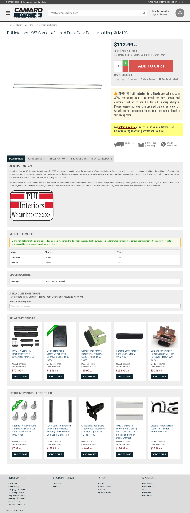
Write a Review (147, 79)
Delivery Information (16, 498)
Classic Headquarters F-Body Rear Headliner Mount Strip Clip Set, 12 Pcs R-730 (93, 430)
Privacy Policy (14, 501)
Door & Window (31, 25)
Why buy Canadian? (16, 495)
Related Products (101, 158)
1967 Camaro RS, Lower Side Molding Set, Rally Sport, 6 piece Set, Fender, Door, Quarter (126, 431)
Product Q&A (79, 158)
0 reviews (132, 79)
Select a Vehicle (127, 127)
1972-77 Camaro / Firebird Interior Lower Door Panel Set (23, 353)
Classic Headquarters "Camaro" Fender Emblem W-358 (162, 428)
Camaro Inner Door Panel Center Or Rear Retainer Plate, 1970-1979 (162, 355)
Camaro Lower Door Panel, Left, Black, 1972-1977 (127, 353)
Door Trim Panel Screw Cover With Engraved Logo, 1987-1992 (58, 355)
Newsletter (146, 492)
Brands (101, 483)
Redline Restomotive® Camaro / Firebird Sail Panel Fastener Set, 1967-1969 (24, 430)
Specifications (58, 158)
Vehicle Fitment (36, 158)
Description (16, 158)
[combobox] (94, 306)
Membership (147, 495)
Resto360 (12, 483)
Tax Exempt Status (16, 492)
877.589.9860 (12, 2)
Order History (148, 486)
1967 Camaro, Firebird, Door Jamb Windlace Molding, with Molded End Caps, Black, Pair (59, 430)
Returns (56, 486)
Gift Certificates (104, 486)
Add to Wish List (168, 79)
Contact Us (26, 2)
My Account (147, 483)
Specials (101, 489)
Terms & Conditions (16, 504)
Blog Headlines (104, 492)
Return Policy (13, 486)
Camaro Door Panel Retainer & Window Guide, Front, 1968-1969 (91, 355)
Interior (19, 25)
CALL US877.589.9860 (172, 144)
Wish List (146, 489)
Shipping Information (17, 489)
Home (9, 25)
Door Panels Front (49, 25)
